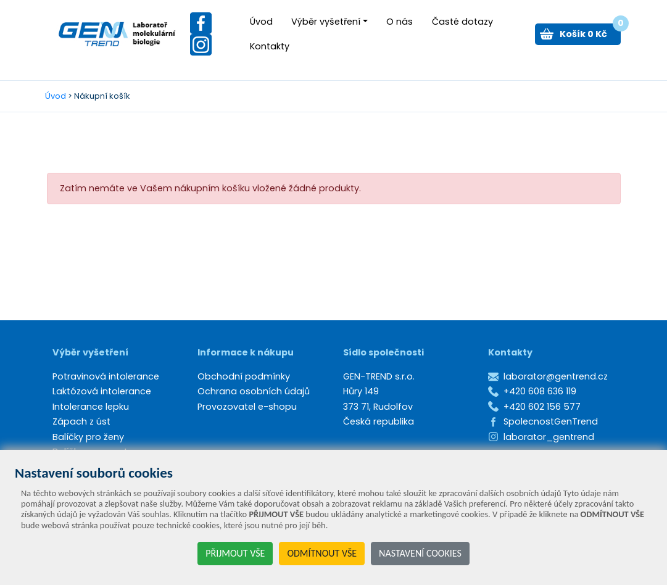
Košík (590, 31)
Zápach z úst (81, 421)
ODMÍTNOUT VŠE (322, 553)
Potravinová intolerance (105, 376)
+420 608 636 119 (539, 391)
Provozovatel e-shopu (247, 406)
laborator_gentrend (548, 437)
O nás (399, 21)
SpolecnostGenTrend (550, 421)
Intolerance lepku (90, 406)
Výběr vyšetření (325, 21)
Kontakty (269, 46)
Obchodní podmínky (243, 376)
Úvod (261, 21)
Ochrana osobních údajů (253, 391)
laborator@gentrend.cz (555, 376)
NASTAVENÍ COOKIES (420, 553)
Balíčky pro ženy (88, 437)
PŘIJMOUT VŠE (235, 553)
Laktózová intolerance (101, 391)
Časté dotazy (462, 21)
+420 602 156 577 (542, 406)
